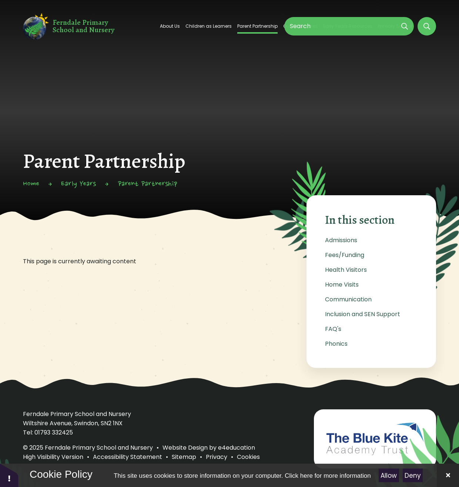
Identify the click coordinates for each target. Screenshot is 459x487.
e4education (236, 447)
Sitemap (184, 457)
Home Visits (342, 284)
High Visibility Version (53, 457)
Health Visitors (346, 270)
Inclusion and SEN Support (362, 314)
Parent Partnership (147, 184)
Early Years (78, 184)
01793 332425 (53, 432)
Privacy (216, 457)
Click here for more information (328, 475)
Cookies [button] (248, 457)
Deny (413, 475)
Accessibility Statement (127, 457)
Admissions (341, 240)
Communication (348, 299)
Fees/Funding (344, 255)
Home (31, 184)
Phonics (336, 343)
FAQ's (333, 329)
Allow (389, 475)
